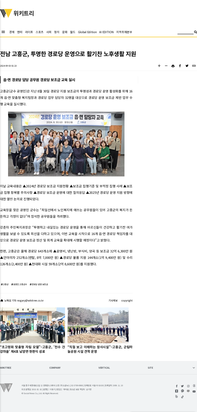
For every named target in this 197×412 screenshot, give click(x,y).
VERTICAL (104, 367)
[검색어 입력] (185, 32)
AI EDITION (106, 32)
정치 (56, 32)
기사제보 (113, 300)
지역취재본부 (124, 32)
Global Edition (87, 32)
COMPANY (55, 367)
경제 (11, 32)
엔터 (19, 32)
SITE (150, 367)
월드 (72, 32)
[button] (159, 66)
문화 (64, 32)
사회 (48, 32)
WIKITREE (5, 367)
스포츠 (40, 32)
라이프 (29, 32)
